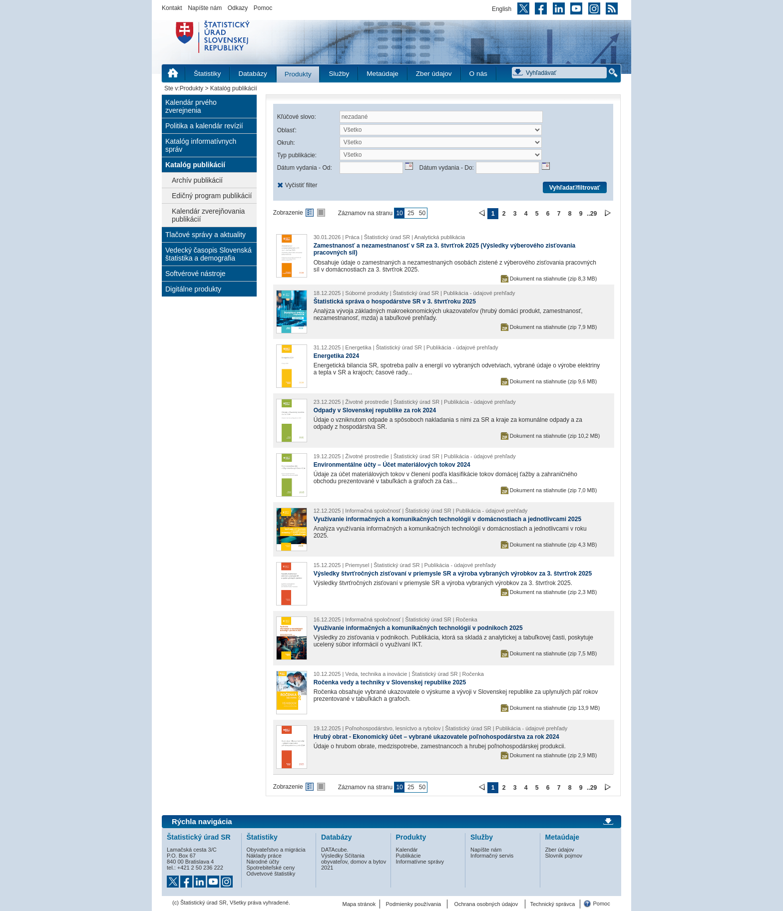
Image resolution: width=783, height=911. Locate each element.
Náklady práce (264, 856)
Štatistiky (207, 73)
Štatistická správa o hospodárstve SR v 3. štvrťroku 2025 (395, 301)
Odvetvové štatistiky (271, 874)
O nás (478, 73)
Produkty (298, 74)
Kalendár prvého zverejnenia (191, 106)
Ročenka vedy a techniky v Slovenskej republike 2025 (390, 682)
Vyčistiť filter (301, 185)
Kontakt (172, 7)
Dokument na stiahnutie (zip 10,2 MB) (555, 436)
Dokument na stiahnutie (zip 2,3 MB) (553, 592)
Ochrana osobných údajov (486, 904)
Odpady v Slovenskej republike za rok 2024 (375, 410)
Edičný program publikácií (212, 196)
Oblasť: (287, 130)
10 (399, 213)
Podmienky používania (413, 904)
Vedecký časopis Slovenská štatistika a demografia (208, 254)
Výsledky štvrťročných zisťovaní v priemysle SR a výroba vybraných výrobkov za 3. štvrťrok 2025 (453, 573)
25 (410, 213)
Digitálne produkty (193, 289)
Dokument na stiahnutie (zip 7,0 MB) (553, 490)
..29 (592, 213)
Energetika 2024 (336, 355)
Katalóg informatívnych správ (200, 145)
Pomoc (263, 7)
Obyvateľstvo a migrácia (276, 850)
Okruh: (286, 142)
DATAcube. (335, 850)
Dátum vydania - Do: (446, 167)
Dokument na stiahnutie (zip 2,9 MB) (553, 755)
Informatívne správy (420, 862)
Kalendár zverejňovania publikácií (208, 215)
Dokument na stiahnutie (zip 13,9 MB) (555, 708)
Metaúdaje (382, 73)
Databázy (252, 73)
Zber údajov (434, 73)
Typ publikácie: (297, 155)
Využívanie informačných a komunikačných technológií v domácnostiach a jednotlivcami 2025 (447, 519)
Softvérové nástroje (195, 274)
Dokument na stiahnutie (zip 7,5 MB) (553, 653)
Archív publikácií (197, 180)
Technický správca (552, 904)
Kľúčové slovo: (296, 116)
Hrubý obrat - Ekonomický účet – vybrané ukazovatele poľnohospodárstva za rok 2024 (436, 736)
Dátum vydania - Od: (304, 167)
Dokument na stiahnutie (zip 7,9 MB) (553, 327)
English (501, 8)
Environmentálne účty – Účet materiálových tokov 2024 (392, 464)
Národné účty (263, 862)
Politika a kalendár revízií (204, 126)
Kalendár (407, 850)
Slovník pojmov (564, 856)
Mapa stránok (359, 904)
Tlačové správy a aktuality (205, 235)
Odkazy (238, 7)
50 (422, 213)
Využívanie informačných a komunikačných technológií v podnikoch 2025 (418, 627)
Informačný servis (491, 856)
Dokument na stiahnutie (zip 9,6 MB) (553, 381)
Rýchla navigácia (202, 822)
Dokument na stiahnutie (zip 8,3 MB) (553, 279)
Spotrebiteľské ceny (271, 868)
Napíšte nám (205, 7)
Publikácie (408, 856)
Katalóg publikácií (195, 165)
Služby (339, 73)
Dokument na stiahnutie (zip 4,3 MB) (553, 545)
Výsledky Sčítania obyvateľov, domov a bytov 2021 (353, 862)
